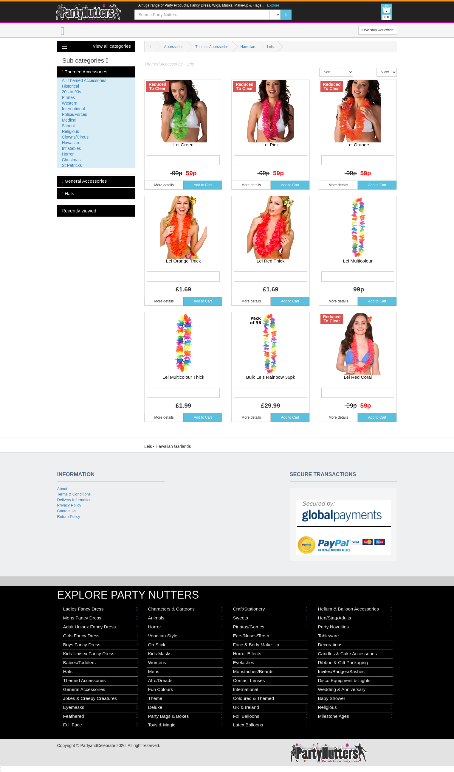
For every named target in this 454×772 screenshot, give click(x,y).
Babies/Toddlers (100, 662)
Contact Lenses (270, 680)
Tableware (355, 635)
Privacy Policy (69, 505)
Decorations (355, 644)
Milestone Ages (355, 716)
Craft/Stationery (270, 609)
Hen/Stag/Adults (355, 618)
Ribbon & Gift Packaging (355, 662)
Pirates (68, 97)
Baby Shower (355, 698)
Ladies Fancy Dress (100, 609)
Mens (185, 671)
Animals (185, 618)
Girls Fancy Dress (100, 635)
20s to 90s (71, 91)
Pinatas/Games (270, 627)
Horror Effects (270, 653)
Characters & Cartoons (185, 609)
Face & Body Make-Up (270, 644)
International (73, 108)
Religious (70, 131)
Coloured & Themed (270, 698)
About (62, 489)
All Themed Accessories (84, 80)
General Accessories (84, 181)
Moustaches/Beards (270, 671)
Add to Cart (203, 185)
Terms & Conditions (74, 494)
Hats (68, 193)
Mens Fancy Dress (100, 618)
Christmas (71, 159)
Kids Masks (185, 653)
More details (163, 185)
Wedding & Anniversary (355, 689)
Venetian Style (185, 635)
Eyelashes (270, 662)
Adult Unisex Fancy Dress (100, 627)
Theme (185, 698)
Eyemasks (100, 707)
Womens (185, 662)
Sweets (270, 618)
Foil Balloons (270, 716)
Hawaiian (70, 142)
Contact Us (66, 511)
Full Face (100, 725)
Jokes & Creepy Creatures (100, 698)
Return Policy (68, 516)
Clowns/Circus (75, 137)
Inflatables (71, 148)
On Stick (185, 644)
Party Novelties (355, 627)
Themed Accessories (84, 71)
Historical (70, 86)
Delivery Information (74, 500)
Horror (68, 154)
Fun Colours (185, 689)
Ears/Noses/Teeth (270, 635)
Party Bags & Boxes (185, 716)
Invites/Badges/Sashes (355, 671)
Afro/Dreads (185, 680)
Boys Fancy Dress (100, 644)
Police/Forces (74, 114)
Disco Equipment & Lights (355, 680)
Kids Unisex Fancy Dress (100, 653)
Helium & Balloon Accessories (355, 609)
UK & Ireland (270, 707)
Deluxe (185, 707)
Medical (69, 120)
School (68, 125)
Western (70, 103)
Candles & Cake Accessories (355, 653)
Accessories (173, 47)
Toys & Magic (185, 725)
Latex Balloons (270, 725)
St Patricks (72, 165)
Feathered (100, 716)
